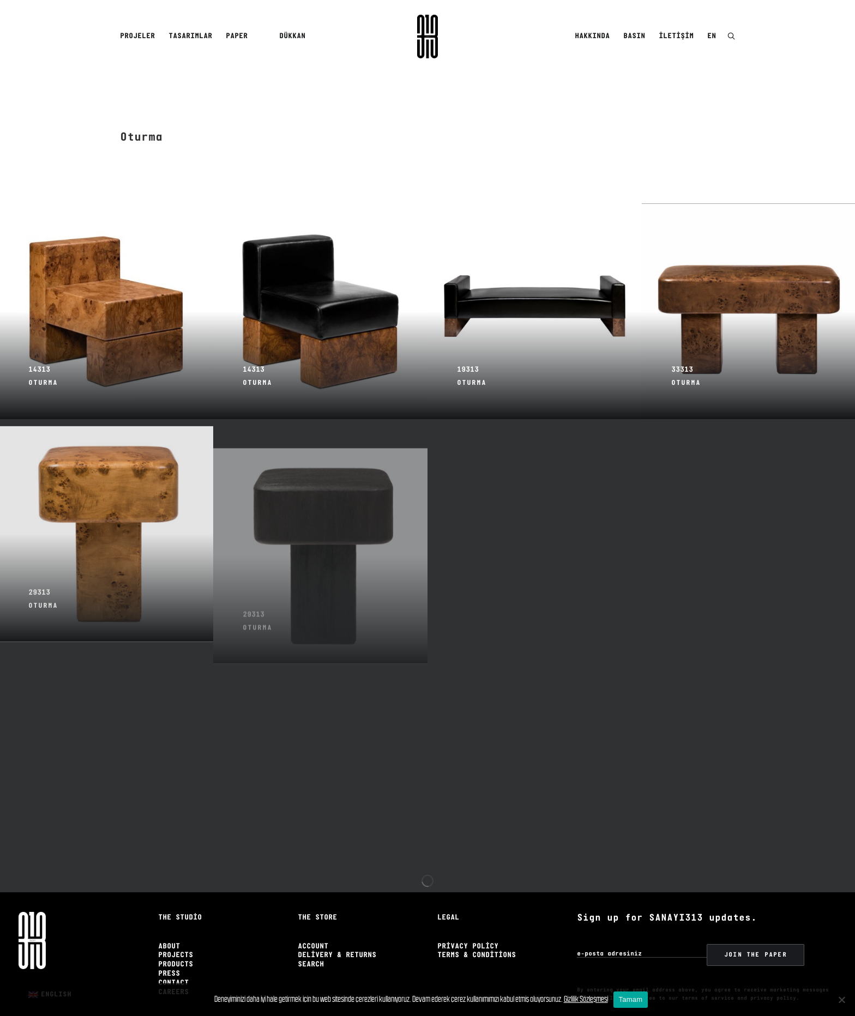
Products (175, 949)
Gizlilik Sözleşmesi (586, 998)
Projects (175, 939)
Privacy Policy (467, 931)
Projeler (137, 36)
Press (169, 958)
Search (311, 949)
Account (313, 931)
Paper (237, 36)
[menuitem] (139, 36)
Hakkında (592, 36)
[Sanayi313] (427, 36)
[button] (731, 37)
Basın (634, 36)
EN (711, 36)
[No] (841, 999)
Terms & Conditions (476, 939)
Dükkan (292, 36)
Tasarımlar (190, 36)
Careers (173, 976)
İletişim (676, 36)
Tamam (631, 999)
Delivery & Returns (337, 939)
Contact (173, 967)
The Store (317, 902)
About (169, 931)
